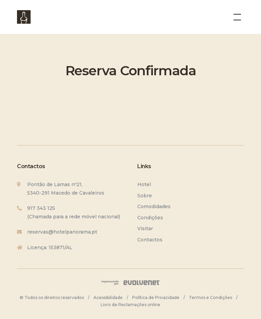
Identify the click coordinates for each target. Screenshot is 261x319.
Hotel (144, 184)
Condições (150, 218)
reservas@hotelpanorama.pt (62, 232)
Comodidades (154, 206)
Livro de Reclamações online (130, 304)
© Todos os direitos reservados (52, 297)
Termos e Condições (210, 297)
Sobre (144, 196)
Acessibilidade (108, 297)
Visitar (145, 228)
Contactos (149, 240)
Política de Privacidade (155, 297)
